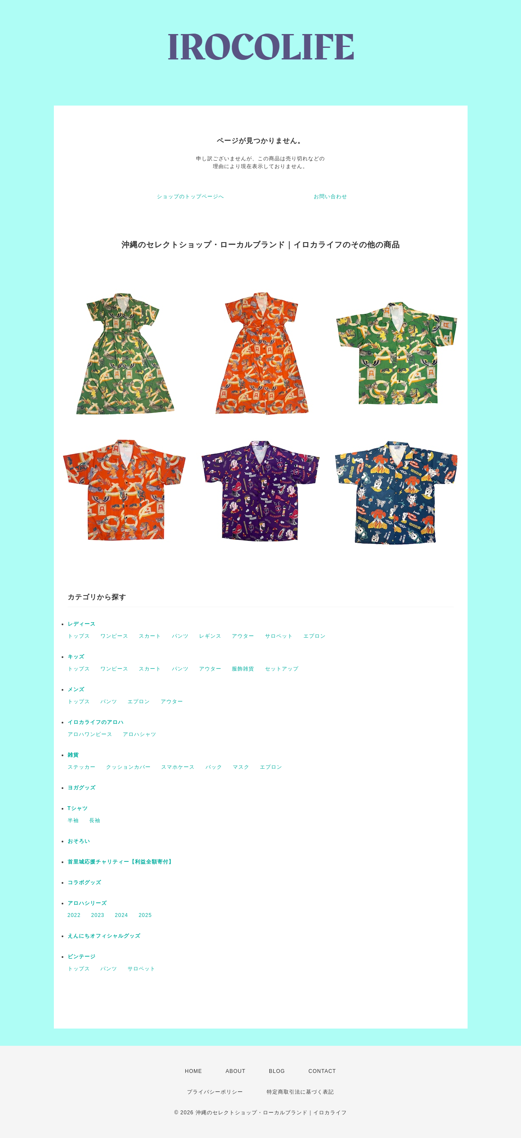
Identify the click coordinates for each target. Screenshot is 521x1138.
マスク (241, 767)
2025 (145, 915)
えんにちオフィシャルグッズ (104, 936)
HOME (193, 1071)
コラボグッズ (84, 882)
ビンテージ (82, 957)
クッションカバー (128, 767)
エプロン (314, 636)
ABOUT (235, 1071)
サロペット (279, 636)
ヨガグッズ (82, 788)
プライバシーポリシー (215, 1092)
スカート (150, 636)
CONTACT (322, 1071)
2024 (121, 915)
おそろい (79, 841)
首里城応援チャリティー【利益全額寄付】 (121, 862)
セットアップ (282, 669)
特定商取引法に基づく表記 (300, 1092)
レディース (82, 624)
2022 (74, 915)
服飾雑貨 (243, 669)
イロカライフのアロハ (96, 722)
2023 (98, 915)
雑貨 (73, 755)
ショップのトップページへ (190, 196)
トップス (79, 636)
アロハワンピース (90, 734)
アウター (243, 636)
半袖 (73, 820)
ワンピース (114, 636)
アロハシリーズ (87, 903)
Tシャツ (78, 808)
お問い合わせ (330, 196)
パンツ (180, 636)
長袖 (94, 820)
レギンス (210, 636)
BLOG (277, 1071)
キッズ (76, 657)
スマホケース (178, 767)
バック (214, 767)
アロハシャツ (139, 734)
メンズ (76, 689)
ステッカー (82, 767)
